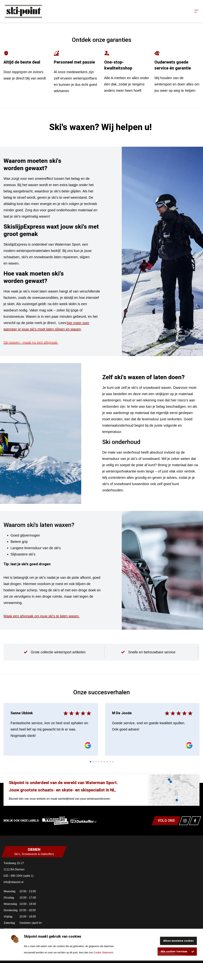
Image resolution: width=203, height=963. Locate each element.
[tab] (90, 761)
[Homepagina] (23, 11)
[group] (55, 652)
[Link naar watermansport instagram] (185, 820)
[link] (55, 820)
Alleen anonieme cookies (178, 941)
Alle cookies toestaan (174, 951)
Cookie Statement (103, 952)
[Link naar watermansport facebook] (195, 820)
